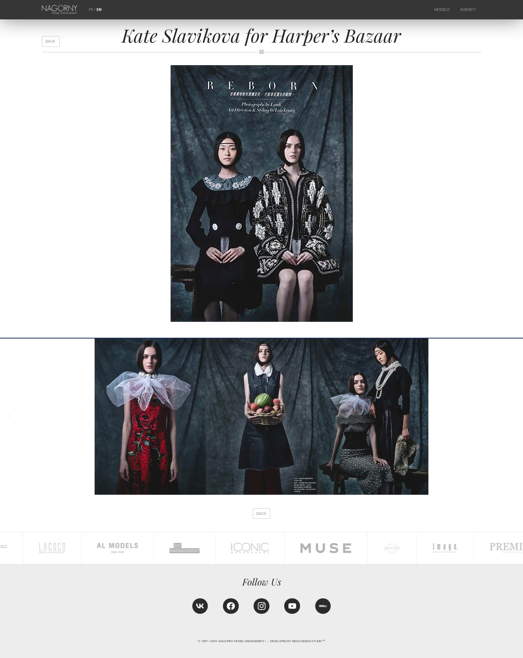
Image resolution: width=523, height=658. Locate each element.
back (50, 41)
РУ (91, 9)
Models (442, 9)
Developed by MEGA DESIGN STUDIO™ (297, 641)
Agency (468, 9)
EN (99, 9)
